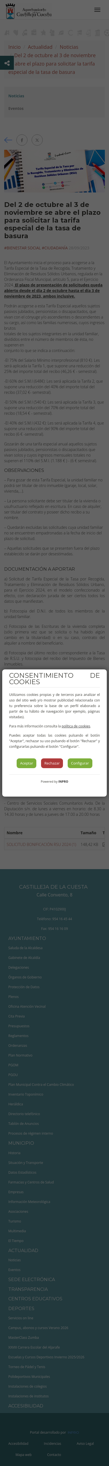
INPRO (63, 781)
